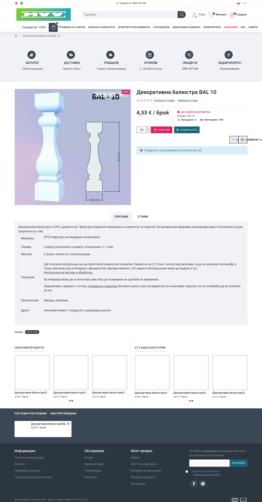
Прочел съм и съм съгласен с (205, 469)
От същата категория (150, 343)
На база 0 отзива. (164, 100)
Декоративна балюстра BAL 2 (70, 388)
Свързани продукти (29, 343)
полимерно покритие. (103, 286)
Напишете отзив (187, 100)
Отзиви (142, 216)
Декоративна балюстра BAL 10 (50, 419)
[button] (69, 396)
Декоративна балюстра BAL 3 (109, 388)
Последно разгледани (31, 409)
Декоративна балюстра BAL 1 (32, 388)
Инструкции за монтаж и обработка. (68, 272)
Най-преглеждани (63, 409)
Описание (121, 216)
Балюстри (32, 327)
